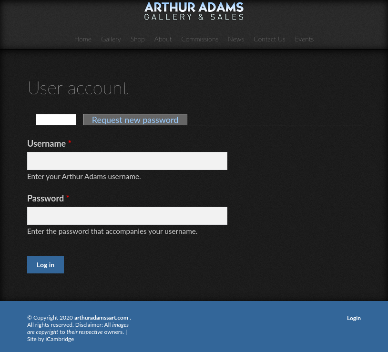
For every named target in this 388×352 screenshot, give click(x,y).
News (236, 39)
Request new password (135, 119)
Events (304, 39)
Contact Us (270, 39)
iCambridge (60, 338)
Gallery (111, 39)
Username (49, 143)
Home (83, 39)
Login (354, 318)
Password (48, 198)
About (163, 39)
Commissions (199, 39)
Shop (138, 39)
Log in (60, 119)
